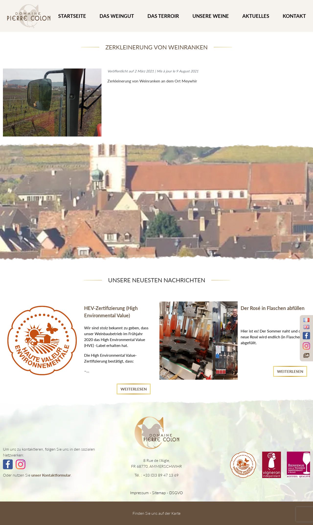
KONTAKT (294, 16)
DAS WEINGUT (117, 16)
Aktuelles (255, 16)
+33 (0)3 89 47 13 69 (161, 475)
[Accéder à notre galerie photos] (306, 355)
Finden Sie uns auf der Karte (156, 513)
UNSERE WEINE (210, 16)
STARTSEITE (72, 16)
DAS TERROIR (163, 16)
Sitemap (159, 492)
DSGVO (176, 492)
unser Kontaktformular (51, 475)
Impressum (139, 492)
